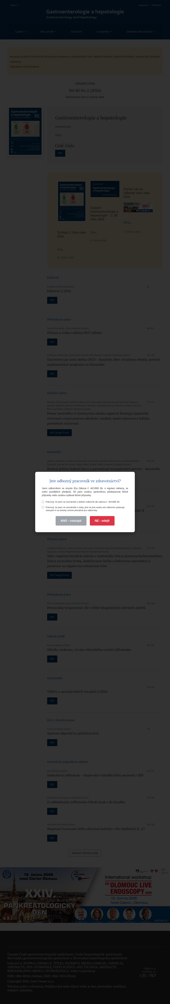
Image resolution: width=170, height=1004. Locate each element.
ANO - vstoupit (71, 520)
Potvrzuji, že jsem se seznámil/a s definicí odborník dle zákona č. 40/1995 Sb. (81, 502)
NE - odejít (102, 520)
